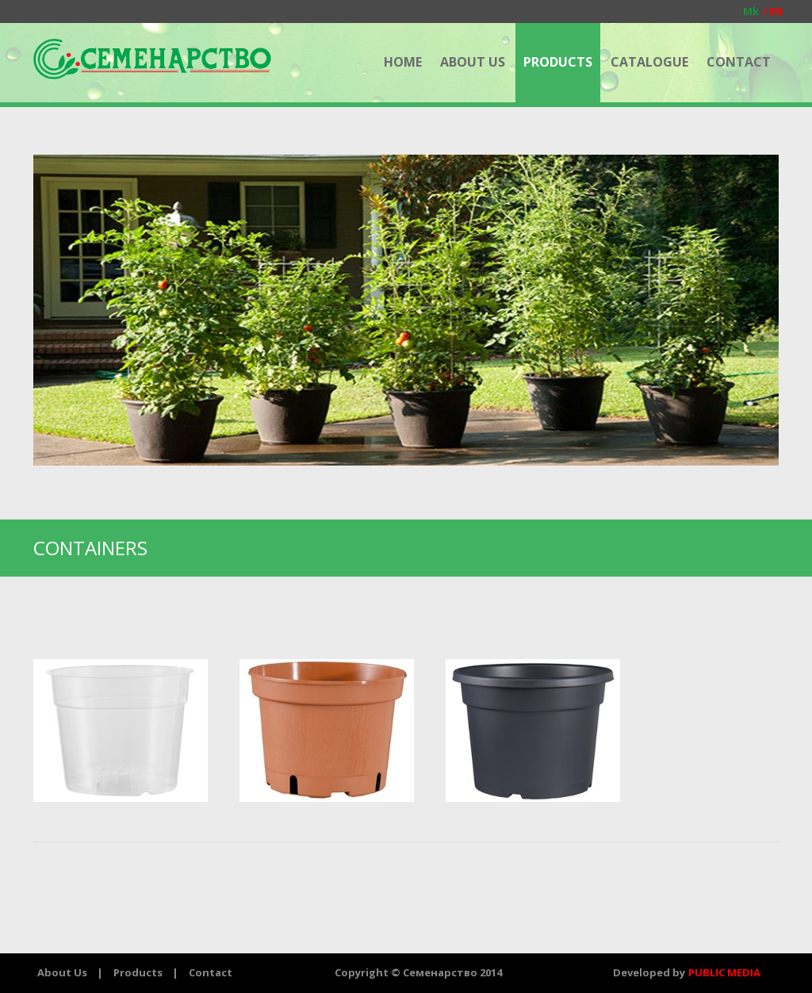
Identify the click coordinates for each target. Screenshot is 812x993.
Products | (145, 972)
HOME (403, 62)
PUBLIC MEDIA (724, 972)
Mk (751, 11)
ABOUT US (472, 62)
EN (771, 11)
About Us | (70, 972)
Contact (210, 972)
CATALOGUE (649, 62)
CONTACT (739, 62)
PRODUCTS (557, 62)
